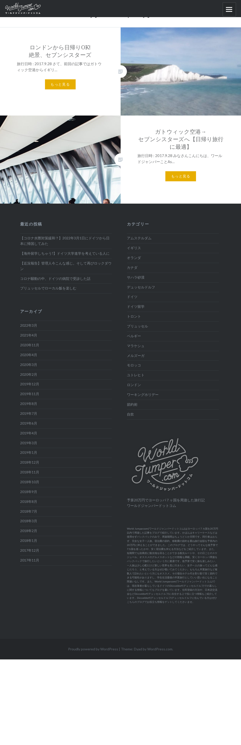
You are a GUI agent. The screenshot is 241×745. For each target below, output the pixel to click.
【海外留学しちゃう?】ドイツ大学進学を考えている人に (65, 253)
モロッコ (134, 365)
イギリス (134, 248)
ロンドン (134, 385)
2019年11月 (29, 394)
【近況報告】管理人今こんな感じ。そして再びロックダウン (66, 266)
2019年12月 (29, 384)
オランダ (134, 258)
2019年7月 (28, 414)
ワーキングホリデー (143, 395)
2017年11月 (29, 560)
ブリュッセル (137, 326)
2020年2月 (28, 374)
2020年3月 (28, 365)
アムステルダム (139, 238)
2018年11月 (29, 472)
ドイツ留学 (135, 307)
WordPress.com (159, 649)
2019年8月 (28, 404)
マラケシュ (135, 346)
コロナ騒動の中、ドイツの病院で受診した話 (55, 279)
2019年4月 (28, 433)
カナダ (132, 268)
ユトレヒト (135, 375)
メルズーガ (135, 356)
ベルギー (134, 336)
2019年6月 (28, 423)
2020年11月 (29, 345)
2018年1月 (28, 541)
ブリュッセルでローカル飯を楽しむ (48, 288)
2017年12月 (29, 550)
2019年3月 (28, 443)
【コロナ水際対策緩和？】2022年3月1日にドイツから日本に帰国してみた (65, 241)
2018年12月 (29, 462)
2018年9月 (28, 492)
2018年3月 (28, 521)
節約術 (132, 404)
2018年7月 (28, 511)
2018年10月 (29, 482)
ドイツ (132, 297)
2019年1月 (28, 453)
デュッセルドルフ (141, 287)
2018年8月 (28, 502)
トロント (134, 316)
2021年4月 (28, 335)
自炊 (130, 414)
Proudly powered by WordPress (93, 649)
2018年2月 (28, 531)
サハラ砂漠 (135, 277)
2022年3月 (28, 325)
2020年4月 (28, 355)
